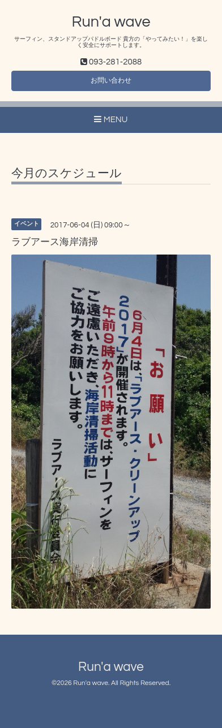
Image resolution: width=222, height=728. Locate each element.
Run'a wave (111, 22)
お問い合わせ (111, 80)
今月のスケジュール (66, 173)
